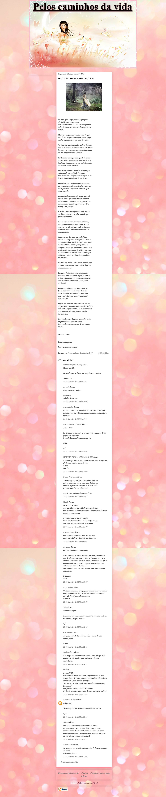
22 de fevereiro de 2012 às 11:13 (75, 664)
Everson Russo (68, 532)
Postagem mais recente (68, 773)
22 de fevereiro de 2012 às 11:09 (75, 647)
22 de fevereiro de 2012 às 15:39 (75, 694)
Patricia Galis (68, 745)
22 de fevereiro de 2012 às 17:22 (75, 739)
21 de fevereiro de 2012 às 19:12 (75, 419)
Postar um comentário (69, 762)
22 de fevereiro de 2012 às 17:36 (75, 757)
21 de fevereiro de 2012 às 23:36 (75, 527)
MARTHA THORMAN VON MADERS (78, 457)
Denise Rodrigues (70, 477)
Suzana (66, 722)
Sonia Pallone (68, 652)
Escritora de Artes (70, 700)
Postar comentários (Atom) (87, 783)
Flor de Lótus (68, 587)
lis (64, 670)
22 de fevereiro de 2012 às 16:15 (75, 717)
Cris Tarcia (67, 632)
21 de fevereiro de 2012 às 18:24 (75, 402)
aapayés (66, 387)
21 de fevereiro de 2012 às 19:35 (75, 452)
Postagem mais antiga (100, 773)
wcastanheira (68, 407)
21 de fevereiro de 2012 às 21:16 (75, 497)
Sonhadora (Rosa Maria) (72, 365)
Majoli (65, 502)
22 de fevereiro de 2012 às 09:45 (75, 542)
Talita (65, 607)
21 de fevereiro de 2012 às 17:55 (75, 382)
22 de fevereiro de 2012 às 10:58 (75, 602)
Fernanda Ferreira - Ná (72, 424)
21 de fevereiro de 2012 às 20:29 (75, 472)
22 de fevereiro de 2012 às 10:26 (75, 582)
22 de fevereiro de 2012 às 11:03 (75, 627)
